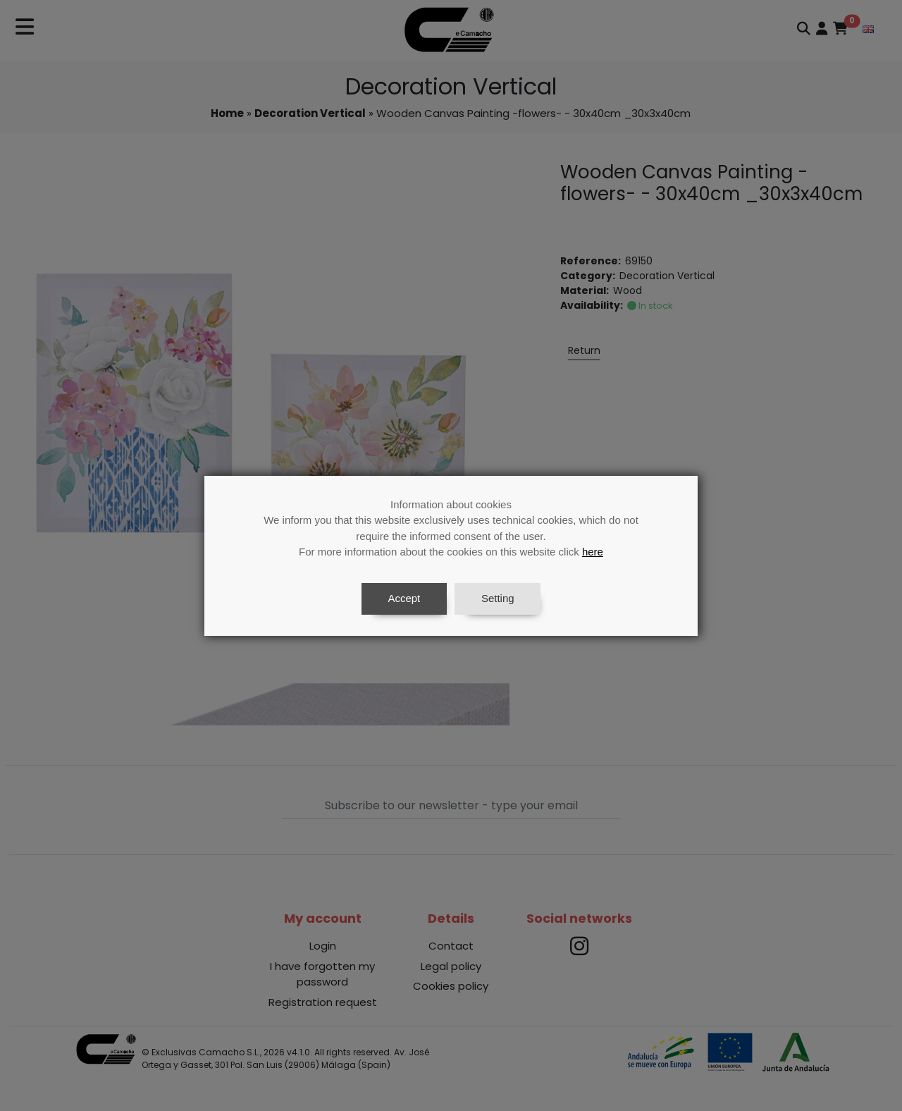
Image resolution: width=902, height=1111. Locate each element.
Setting (497, 598)
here (592, 552)
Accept (404, 598)
